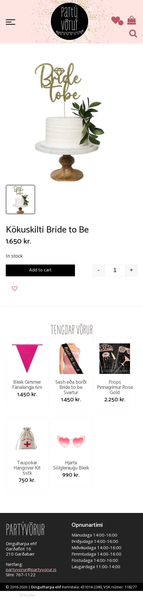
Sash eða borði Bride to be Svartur (70, 387)
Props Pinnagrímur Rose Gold (115, 387)
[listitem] (20, 199)
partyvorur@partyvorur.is (31, 569)
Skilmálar (27, 595)
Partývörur (69, 20)
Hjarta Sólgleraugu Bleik (71, 465)
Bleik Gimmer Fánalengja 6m (27, 385)
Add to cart (40, 270)
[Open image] (68, 121)
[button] (15, 289)
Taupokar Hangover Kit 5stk (27, 468)
